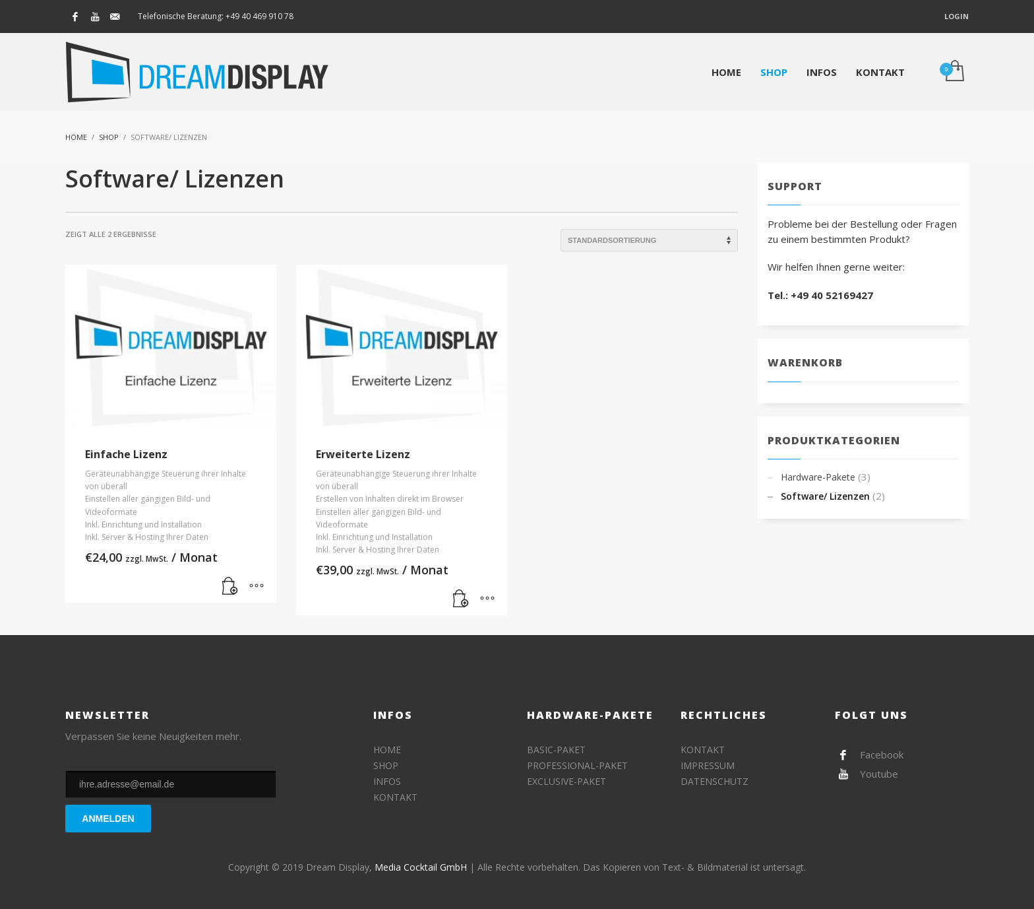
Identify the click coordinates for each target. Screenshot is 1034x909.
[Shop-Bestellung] (649, 240)
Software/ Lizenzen (825, 496)
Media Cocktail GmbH (421, 867)
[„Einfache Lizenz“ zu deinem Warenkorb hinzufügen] (230, 586)
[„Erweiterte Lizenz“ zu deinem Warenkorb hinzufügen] (461, 598)
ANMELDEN (108, 818)
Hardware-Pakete (818, 477)
